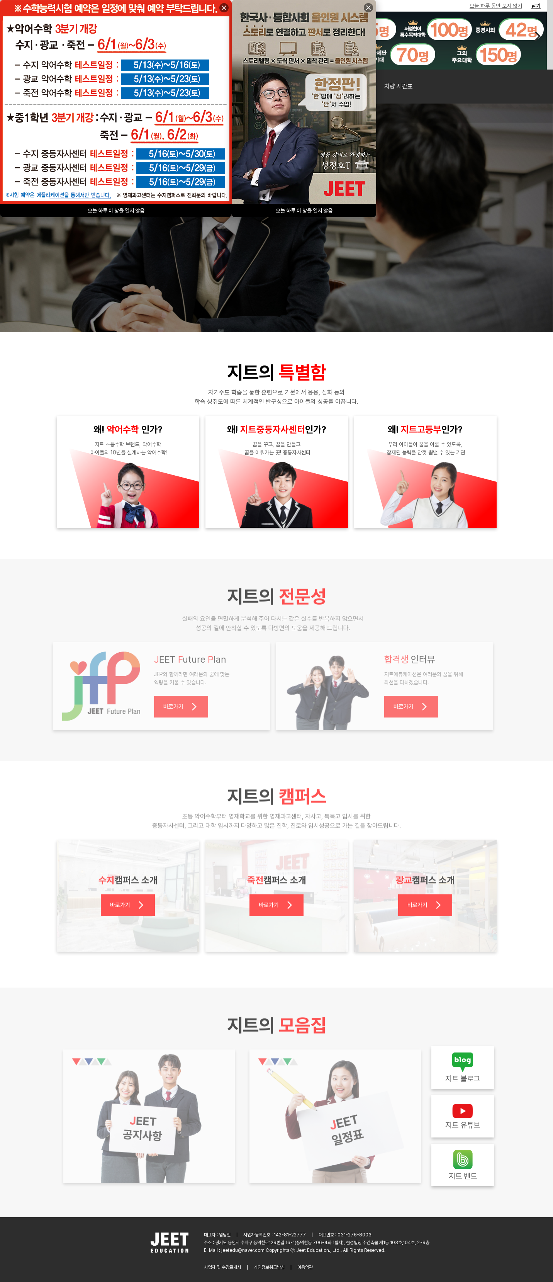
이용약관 (305, 1267)
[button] (536, 36)
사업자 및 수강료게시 (222, 1267)
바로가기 (177, 706)
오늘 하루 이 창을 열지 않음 (304, 210)
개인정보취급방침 (269, 1267)
